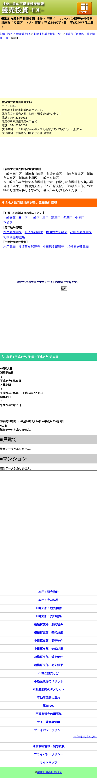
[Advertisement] (48, 69)
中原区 (79, 217)
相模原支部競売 (78, 246)
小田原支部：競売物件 (48, 640)
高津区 (55, 217)
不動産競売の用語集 (49, 713)
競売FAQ (48, 705)
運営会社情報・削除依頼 (49, 746)
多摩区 (67, 217)
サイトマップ (48, 762)
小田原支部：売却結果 (48, 648)
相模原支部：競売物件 (48, 657)
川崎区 (35, 217)
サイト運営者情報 (48, 722)
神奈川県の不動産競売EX (15, 33)
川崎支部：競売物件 (49, 608)
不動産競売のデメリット (49, 689)
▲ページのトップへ (85, 736)
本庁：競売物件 (48, 591)
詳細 (15, 38)
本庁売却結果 (12, 232)
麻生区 (23, 217)
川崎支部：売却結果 (49, 616)
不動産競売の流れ (48, 697)
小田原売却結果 (81, 232)
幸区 (45, 217)
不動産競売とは (48, 673)
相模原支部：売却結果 (48, 665)
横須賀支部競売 (29, 246)
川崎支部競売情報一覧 (47, 33)
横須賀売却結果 (56, 232)
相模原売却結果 (14, 237)
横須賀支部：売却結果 (48, 632)
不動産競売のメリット (48, 681)
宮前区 (8, 222)
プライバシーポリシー (48, 730)
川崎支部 (9, 217)
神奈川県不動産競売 (49, 772)
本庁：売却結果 (48, 600)
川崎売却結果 (34, 232)
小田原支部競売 (53, 246)
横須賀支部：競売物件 (48, 624)
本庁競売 (9, 246)
